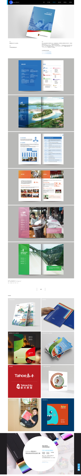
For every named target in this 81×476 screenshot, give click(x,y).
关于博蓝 (48, 2)
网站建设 (47, 455)
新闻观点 (65, 2)
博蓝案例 (54, 2)
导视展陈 (43, 455)
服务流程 (59, 2)
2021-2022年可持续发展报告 (46, 53)
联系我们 (70, 2)
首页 (44, 2)
